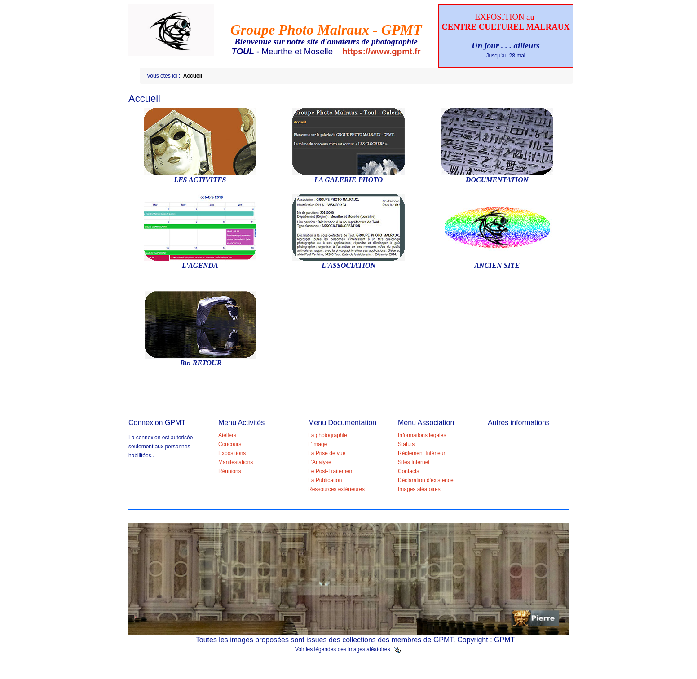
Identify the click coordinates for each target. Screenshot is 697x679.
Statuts (406, 444)
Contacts (408, 471)
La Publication (325, 480)
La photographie (327, 435)
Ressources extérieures (336, 489)
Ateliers (227, 435)
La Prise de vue (326, 453)
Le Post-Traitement (331, 471)
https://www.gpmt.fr (381, 51)
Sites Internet (414, 462)
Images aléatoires (419, 489)
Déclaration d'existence (426, 480)
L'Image (317, 444)
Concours (229, 444)
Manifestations (235, 462)
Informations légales (422, 435)
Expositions (232, 453)
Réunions (229, 471)
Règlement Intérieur (421, 453)
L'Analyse (319, 462)
